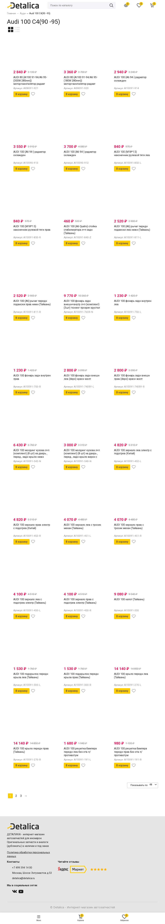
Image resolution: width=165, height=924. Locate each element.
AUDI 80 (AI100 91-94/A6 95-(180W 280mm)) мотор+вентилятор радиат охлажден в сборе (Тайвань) (81, 82)
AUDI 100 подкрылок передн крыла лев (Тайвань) (30, 675)
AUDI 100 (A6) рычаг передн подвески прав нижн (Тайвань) (32, 302)
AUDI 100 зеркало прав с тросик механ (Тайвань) (129, 526)
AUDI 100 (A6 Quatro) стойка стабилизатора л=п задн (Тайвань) (80, 230)
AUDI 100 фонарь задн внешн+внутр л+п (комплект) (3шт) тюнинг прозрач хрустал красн (82, 305)
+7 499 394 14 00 (22, 867)
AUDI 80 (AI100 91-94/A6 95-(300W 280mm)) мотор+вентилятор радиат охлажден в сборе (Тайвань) (30, 82)
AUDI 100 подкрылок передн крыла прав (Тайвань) (81, 675)
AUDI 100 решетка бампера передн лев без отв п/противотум (80, 752)
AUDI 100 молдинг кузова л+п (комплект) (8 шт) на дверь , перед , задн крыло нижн (31, 454)
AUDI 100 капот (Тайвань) (129, 599)
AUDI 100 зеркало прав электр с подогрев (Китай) (31, 526)
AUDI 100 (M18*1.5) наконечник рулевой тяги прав (31, 228)
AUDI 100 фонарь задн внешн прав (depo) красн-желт (132, 377)
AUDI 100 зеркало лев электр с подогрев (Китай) (132, 452)
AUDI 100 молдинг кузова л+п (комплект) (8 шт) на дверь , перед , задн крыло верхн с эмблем (82, 455)
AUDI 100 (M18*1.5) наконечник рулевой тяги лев (132, 153)
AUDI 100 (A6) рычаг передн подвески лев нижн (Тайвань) (132, 228)
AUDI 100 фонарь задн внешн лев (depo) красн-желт (81, 377)
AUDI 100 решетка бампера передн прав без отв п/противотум (130, 752)
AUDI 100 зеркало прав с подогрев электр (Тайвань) (80, 601)
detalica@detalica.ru (23, 878)
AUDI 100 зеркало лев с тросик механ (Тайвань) (82, 526)
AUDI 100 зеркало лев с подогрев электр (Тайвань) (29, 601)
